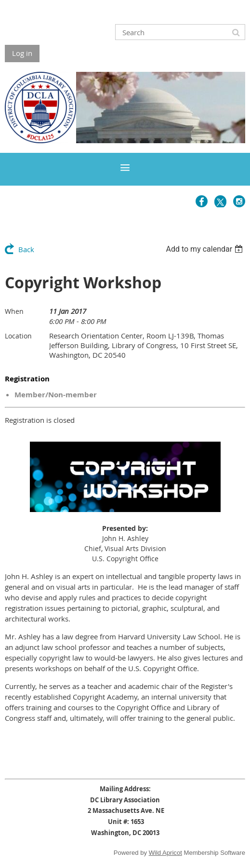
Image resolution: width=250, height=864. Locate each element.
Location (18, 335)
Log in (22, 53)
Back (26, 249)
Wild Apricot (165, 852)
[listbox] (205, 249)
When (14, 311)
